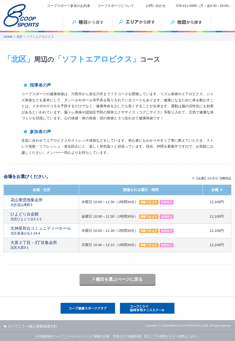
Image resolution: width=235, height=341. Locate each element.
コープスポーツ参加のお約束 (68, 6)
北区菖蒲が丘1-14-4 (43, 230)
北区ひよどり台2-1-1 (43, 216)
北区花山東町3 (43, 202)
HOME (8, 36)
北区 (19, 36)
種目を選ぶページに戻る (119, 279)
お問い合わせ (156, 6)
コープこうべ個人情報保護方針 (32, 326)
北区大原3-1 (43, 244)
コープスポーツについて (116, 6)
